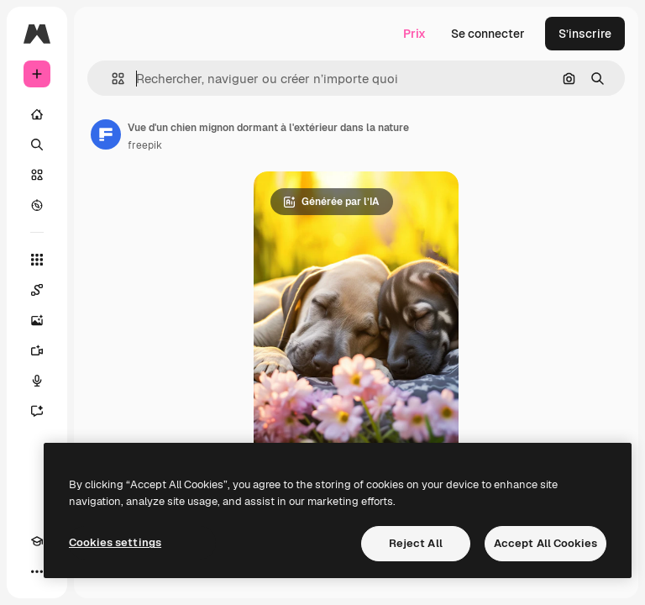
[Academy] (37, 541)
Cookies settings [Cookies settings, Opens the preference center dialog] (115, 542)
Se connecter (488, 33)
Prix (414, 33)
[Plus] (37, 571)
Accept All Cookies (545, 543)
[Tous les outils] (37, 259)
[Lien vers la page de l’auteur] (106, 134)
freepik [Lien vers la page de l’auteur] (145, 145)
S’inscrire (584, 33)
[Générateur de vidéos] (37, 350)
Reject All (416, 543)
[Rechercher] (37, 144)
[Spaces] (37, 289)
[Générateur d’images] (37, 320)
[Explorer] (37, 205)
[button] (111, 78)
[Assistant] (37, 410)
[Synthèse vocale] (37, 380)
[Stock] (37, 174)
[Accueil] (37, 114)
